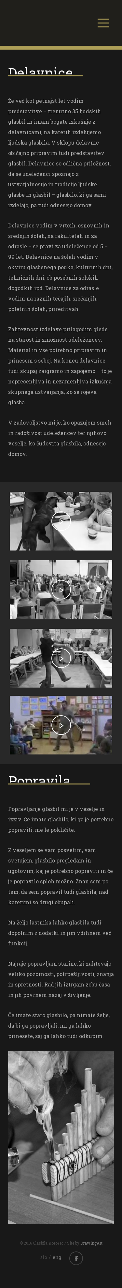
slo (43, 1257)
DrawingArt (91, 1243)
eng (57, 1257)
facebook (76, 1258)
